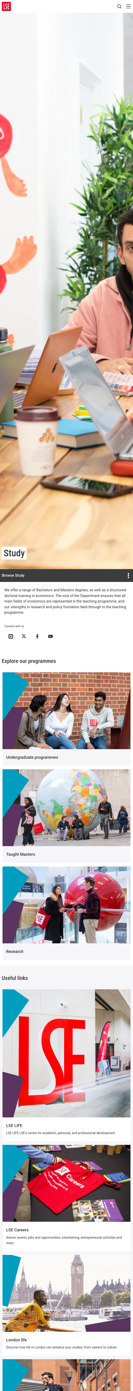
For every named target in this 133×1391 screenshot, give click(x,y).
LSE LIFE (14, 1125)
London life (16, 1339)
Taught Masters (20, 854)
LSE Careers (17, 1229)
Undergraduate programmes (32, 757)
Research (15, 951)
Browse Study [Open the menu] (66, 575)
